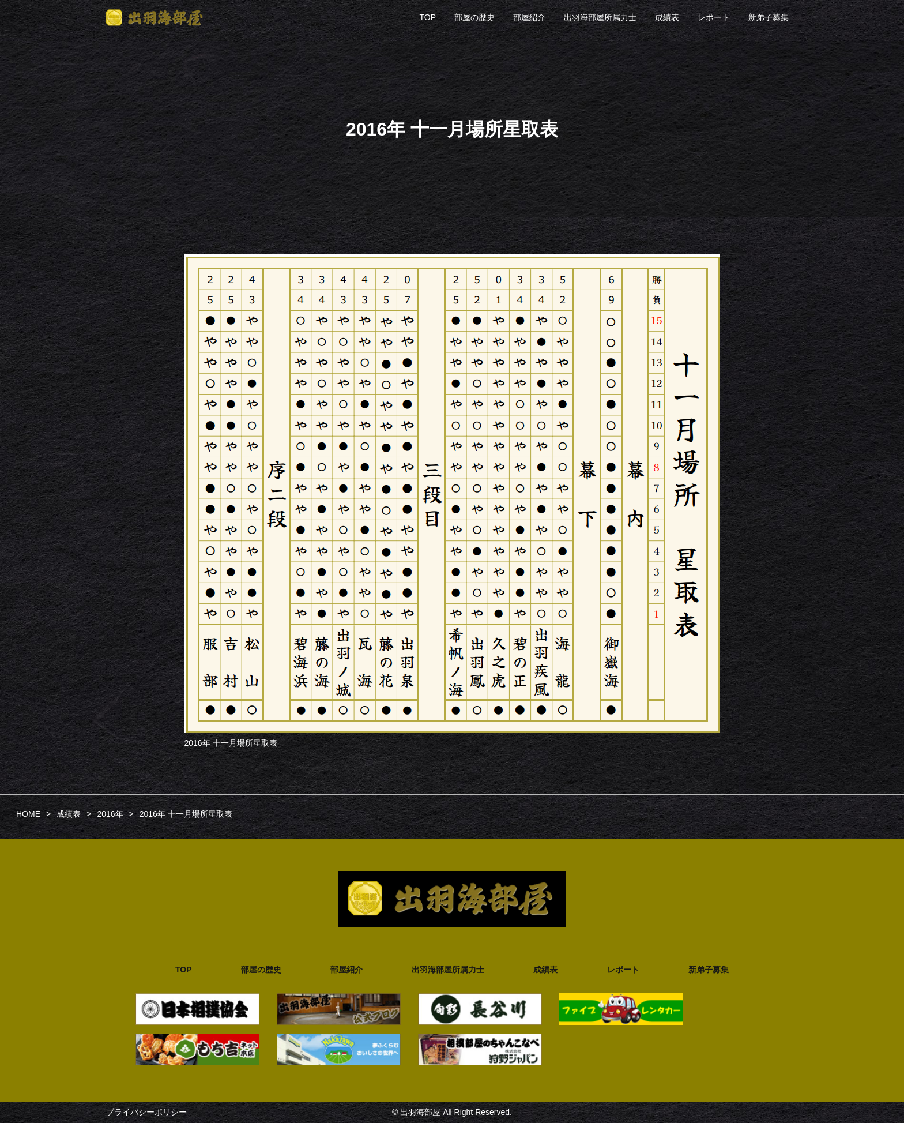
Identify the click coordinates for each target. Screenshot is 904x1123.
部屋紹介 (529, 17)
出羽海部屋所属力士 (600, 17)
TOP (427, 17)
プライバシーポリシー (146, 1112)
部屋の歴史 (474, 17)
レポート (714, 17)
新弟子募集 (768, 17)
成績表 (667, 17)
